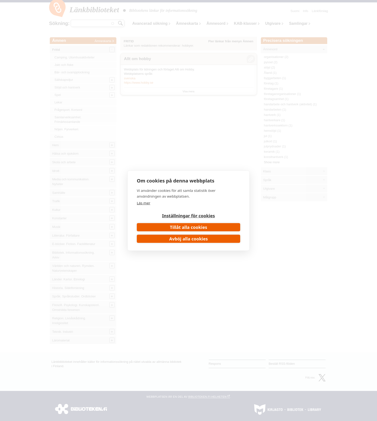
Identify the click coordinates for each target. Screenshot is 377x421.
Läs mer (143, 203)
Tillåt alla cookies (188, 227)
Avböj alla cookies (188, 239)
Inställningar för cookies (188, 216)
